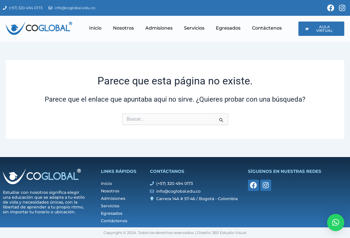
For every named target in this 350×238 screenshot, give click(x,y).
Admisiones (159, 28)
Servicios (194, 28)
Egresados (228, 28)
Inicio (95, 28)
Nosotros (123, 28)
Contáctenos (267, 28)
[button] (335, 222)
